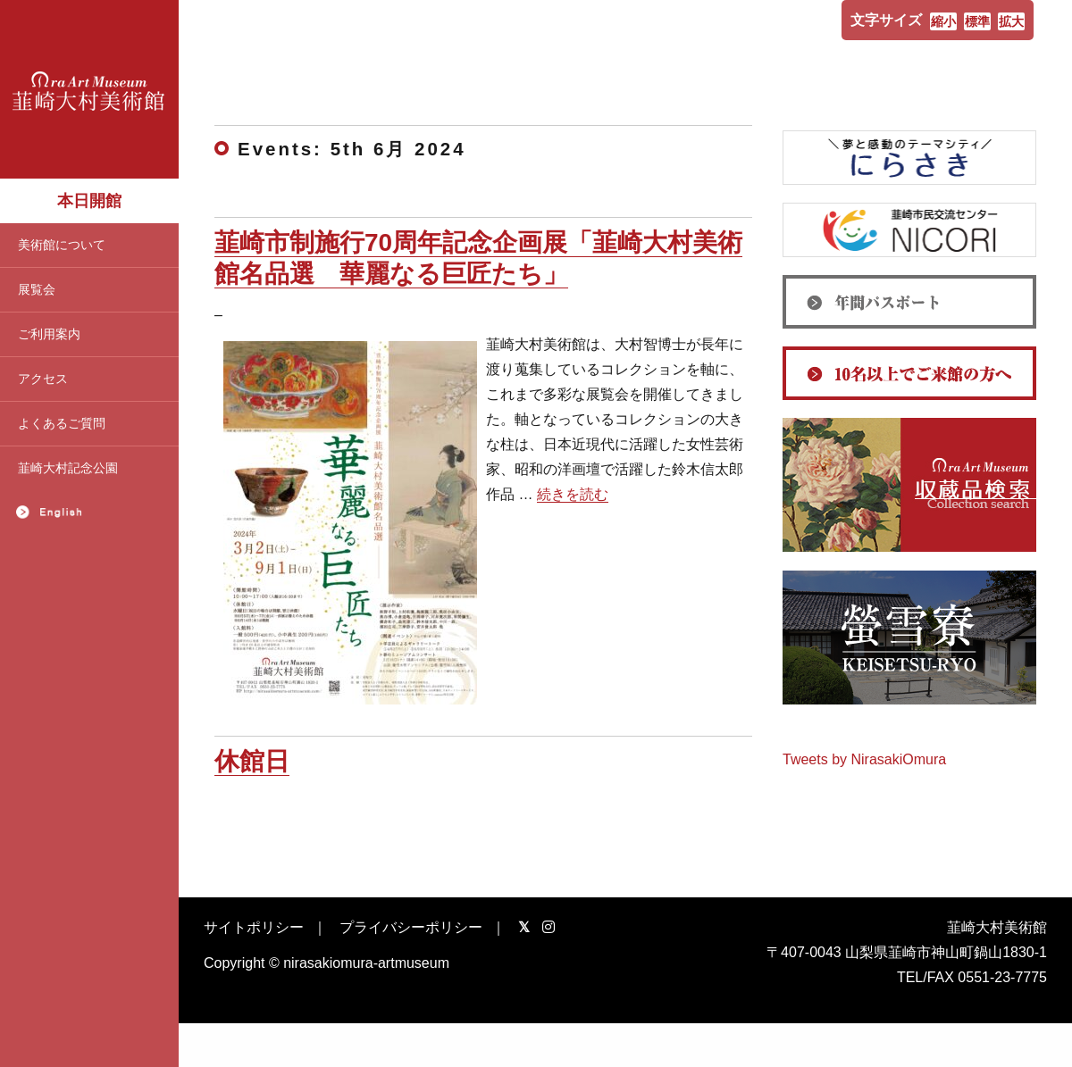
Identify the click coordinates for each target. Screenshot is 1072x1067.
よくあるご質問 (61, 423)
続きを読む (572, 494)
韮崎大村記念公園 (68, 468)
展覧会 (36, 289)
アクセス (43, 378)
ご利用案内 (49, 334)
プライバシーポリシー (410, 927)
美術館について (61, 245)
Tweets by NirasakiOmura (864, 759)
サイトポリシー (254, 927)
